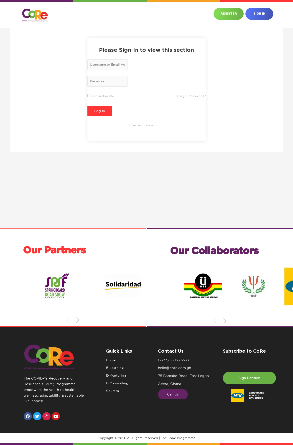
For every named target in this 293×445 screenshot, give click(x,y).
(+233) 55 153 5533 (174, 360)
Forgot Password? (190, 97)
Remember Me (101, 97)
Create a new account (147, 126)
